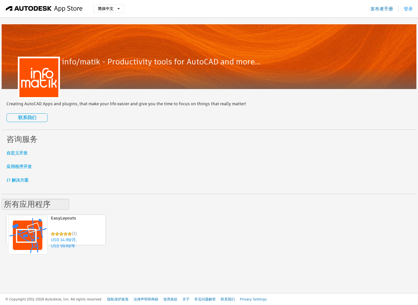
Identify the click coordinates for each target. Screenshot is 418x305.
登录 (408, 9)
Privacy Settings (253, 299)
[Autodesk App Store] (44, 9)
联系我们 (27, 117)
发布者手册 (381, 9)
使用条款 (170, 299)
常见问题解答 (205, 299)
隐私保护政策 (118, 299)
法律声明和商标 (146, 299)
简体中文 (109, 8)
